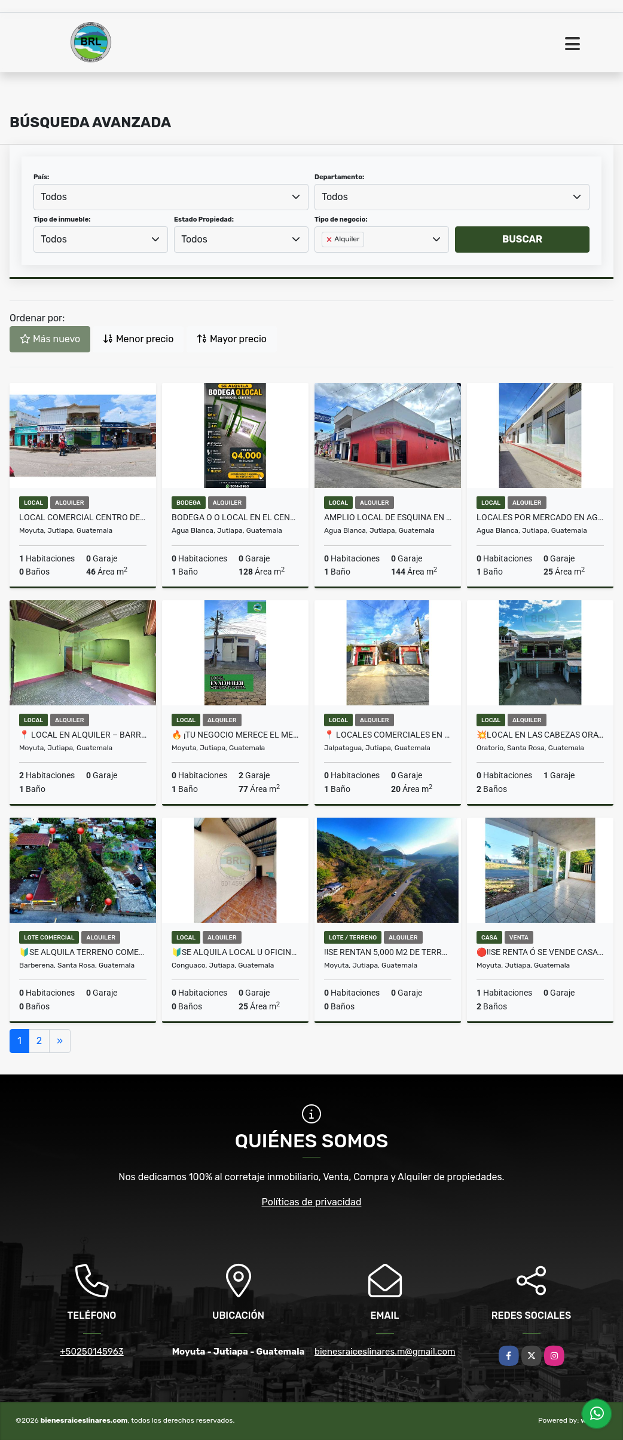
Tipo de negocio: (341, 219)
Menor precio (138, 339)
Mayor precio (232, 339)
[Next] (60, 1041)
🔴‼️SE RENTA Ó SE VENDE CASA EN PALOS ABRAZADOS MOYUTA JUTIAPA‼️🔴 (540, 952)
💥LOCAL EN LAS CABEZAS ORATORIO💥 (540, 734)
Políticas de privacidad (312, 1202)
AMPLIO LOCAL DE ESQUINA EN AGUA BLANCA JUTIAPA (387, 517)
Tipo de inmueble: (61, 219)
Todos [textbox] (54, 196)
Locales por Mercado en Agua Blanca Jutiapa (540, 517)
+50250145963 (91, 1351)
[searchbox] (325, 258)
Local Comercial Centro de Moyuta (82, 517)
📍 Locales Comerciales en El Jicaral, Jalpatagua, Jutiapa (387, 734)
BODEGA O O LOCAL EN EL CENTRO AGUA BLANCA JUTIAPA (235, 517)
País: (41, 177)
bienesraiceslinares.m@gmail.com (384, 1351)
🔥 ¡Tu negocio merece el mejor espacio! (235, 734)
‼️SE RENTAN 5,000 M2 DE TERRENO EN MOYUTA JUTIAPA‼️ (387, 952)
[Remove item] (330, 239)
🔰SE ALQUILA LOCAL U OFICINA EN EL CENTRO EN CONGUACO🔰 (235, 952)
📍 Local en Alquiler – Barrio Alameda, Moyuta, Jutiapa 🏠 (82, 734)
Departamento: (339, 177)
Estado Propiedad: (204, 219)
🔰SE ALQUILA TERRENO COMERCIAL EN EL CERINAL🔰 (82, 952)
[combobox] (171, 197)
